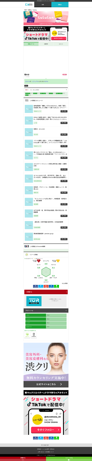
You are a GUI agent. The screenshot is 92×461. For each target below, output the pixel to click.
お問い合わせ (41, 451)
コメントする (69, 459)
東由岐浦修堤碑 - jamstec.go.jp (43, 233)
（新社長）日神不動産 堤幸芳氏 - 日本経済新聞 (48, 222)
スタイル (27, 81)
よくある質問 (46, 449)
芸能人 (60, 4)
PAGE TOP (46, 445)
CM (43, 4)
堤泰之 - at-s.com (39, 129)
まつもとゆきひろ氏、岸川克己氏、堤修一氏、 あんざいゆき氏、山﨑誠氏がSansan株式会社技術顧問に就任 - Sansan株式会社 (50, 177)
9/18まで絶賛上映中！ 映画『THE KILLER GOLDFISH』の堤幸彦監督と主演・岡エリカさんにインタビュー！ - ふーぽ (50, 119)
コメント (61, 44)
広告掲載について (49, 451)
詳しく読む (64, 111)
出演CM (46, 44)
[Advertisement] (46, 60)
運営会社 (52, 449)
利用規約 (39, 449)
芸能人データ (31, 44)
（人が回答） (32, 90)
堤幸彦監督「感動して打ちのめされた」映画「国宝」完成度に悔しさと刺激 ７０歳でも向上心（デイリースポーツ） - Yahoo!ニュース (50, 107)
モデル (46, 81)
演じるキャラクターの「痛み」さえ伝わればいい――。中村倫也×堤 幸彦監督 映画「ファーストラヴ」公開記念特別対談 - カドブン (50, 154)
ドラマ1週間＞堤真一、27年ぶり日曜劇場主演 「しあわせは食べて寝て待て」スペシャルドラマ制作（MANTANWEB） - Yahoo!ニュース (50, 142)
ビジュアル (35, 81)
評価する (23, 459)
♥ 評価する (29, 292)
